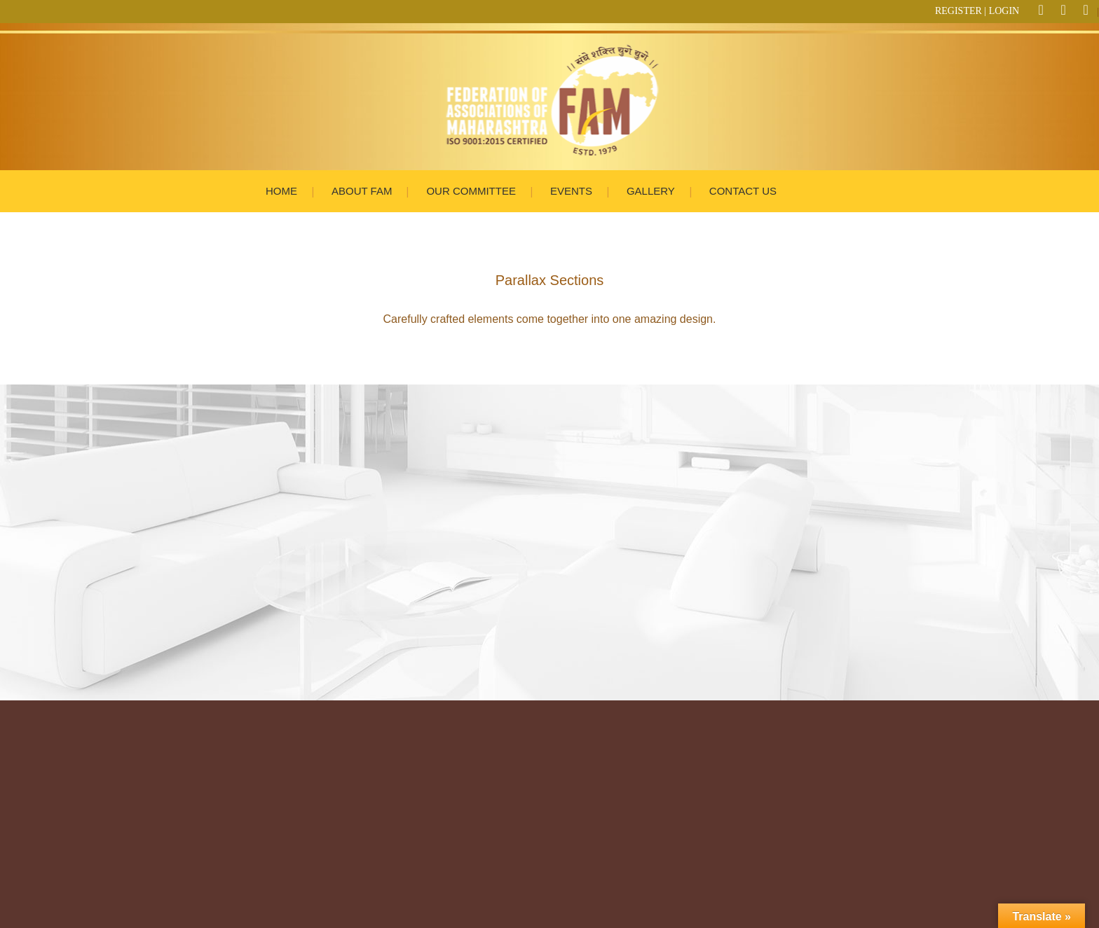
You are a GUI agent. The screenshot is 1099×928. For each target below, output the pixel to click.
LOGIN (1004, 11)
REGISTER (958, 11)
